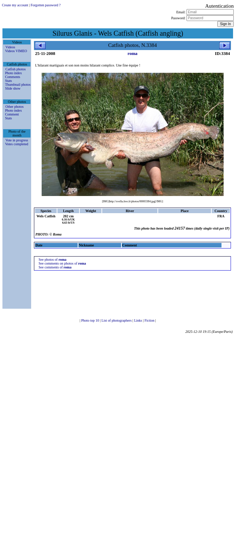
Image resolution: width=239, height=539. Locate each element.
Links (138, 320)
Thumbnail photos (17, 84)
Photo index (13, 73)
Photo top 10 (90, 320)
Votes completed (16, 144)
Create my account (15, 5)
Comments (12, 77)
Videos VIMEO (16, 51)
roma (133, 53)
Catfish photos (15, 69)
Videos (10, 47)
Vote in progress (16, 140)
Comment (12, 114)
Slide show (12, 88)
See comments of (54, 267)
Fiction (150, 320)
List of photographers (117, 320)
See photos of (52, 259)
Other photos (14, 106)
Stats (8, 81)
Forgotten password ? (45, 5)
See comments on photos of (62, 263)
